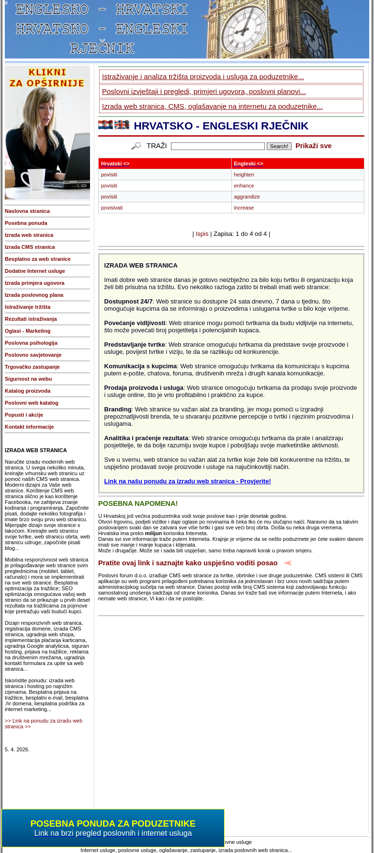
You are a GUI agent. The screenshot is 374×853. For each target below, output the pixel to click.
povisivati (112, 207)
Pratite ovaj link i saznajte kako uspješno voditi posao (188, 563)
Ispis (202, 233)
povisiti (109, 174)
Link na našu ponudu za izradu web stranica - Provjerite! (187, 481)
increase (244, 207)
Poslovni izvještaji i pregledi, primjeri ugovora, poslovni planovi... (204, 91)
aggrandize (247, 196)
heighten (244, 174)
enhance (244, 185)
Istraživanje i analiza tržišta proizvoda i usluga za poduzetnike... (203, 76)
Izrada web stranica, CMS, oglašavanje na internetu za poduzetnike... (212, 106)
